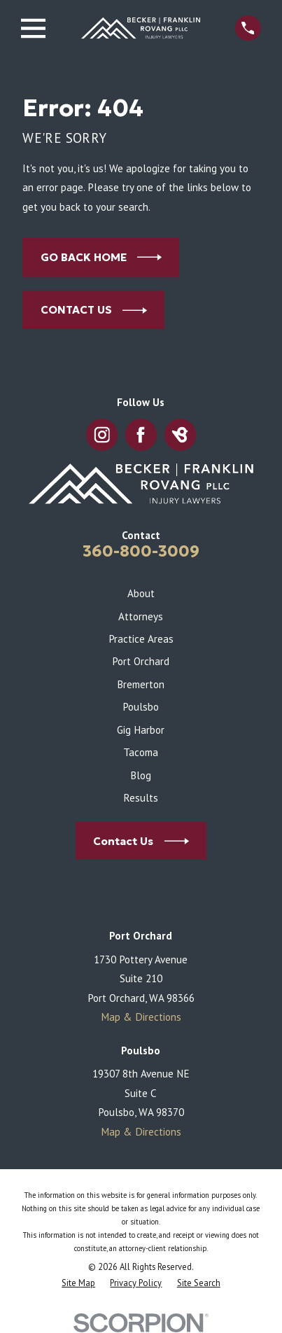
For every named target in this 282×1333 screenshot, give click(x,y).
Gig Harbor (140, 730)
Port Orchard (140, 661)
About (141, 593)
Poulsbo (140, 706)
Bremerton (140, 684)
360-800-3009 (141, 551)
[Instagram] (102, 435)
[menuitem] (78, 1284)
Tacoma (140, 752)
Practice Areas (141, 638)
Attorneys (140, 616)
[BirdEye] (180, 435)
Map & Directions (141, 1017)
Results (140, 797)
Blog (140, 775)
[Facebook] (141, 435)
